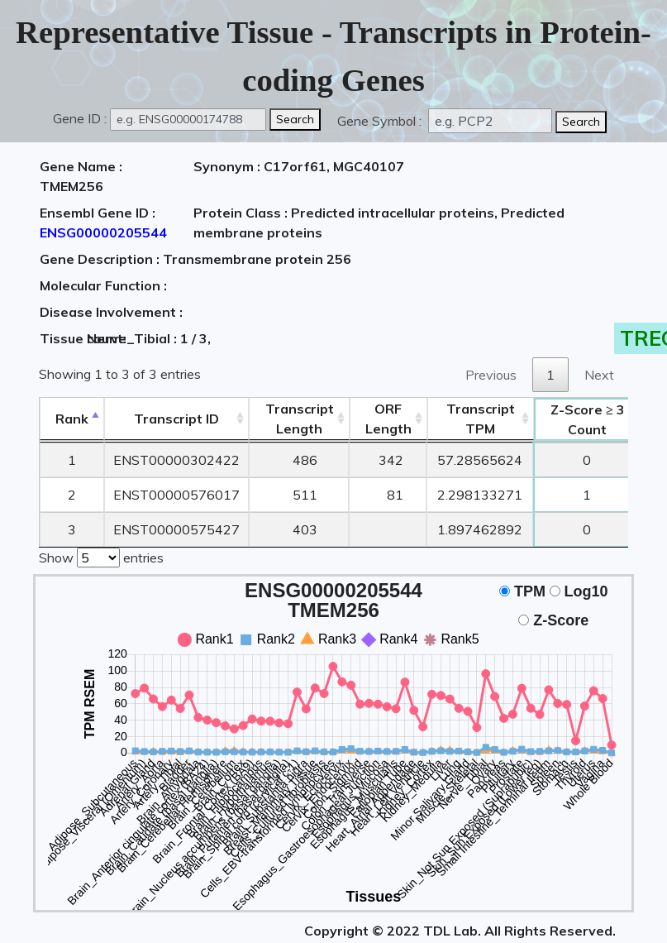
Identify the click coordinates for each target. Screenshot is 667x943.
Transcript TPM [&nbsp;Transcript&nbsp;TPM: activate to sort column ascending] (480, 418)
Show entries (101, 556)
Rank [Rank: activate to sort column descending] (71, 418)
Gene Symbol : (381, 120)
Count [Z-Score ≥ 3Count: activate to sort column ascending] (587, 419)
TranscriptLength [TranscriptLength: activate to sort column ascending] (299, 418)
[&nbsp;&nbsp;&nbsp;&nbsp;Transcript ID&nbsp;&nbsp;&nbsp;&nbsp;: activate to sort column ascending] (176, 419)
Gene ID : (80, 118)
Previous (491, 374)
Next (599, 374)
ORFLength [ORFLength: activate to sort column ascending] (388, 418)
